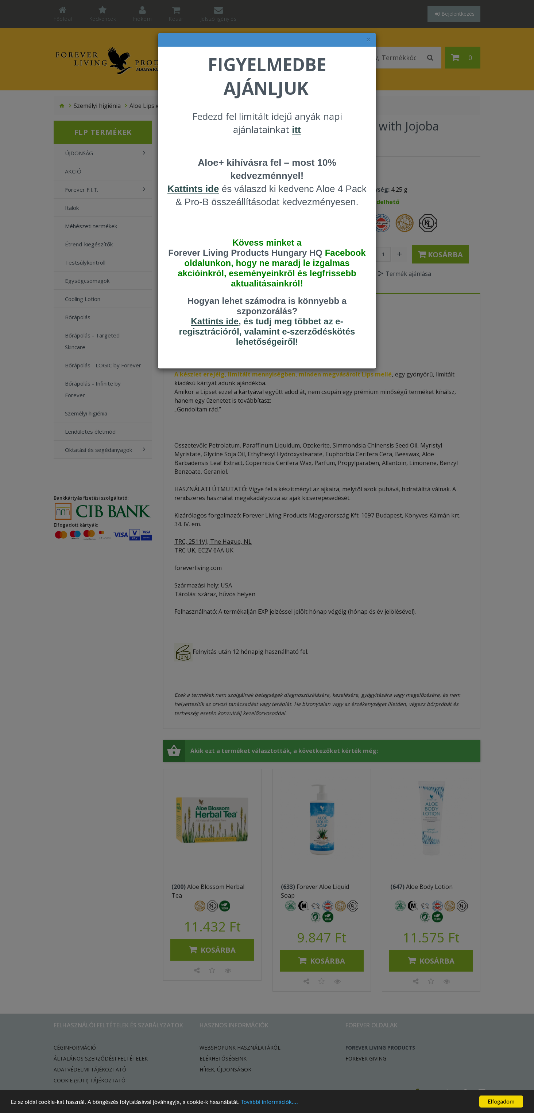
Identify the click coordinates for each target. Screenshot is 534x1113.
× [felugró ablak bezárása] (368, 39)
